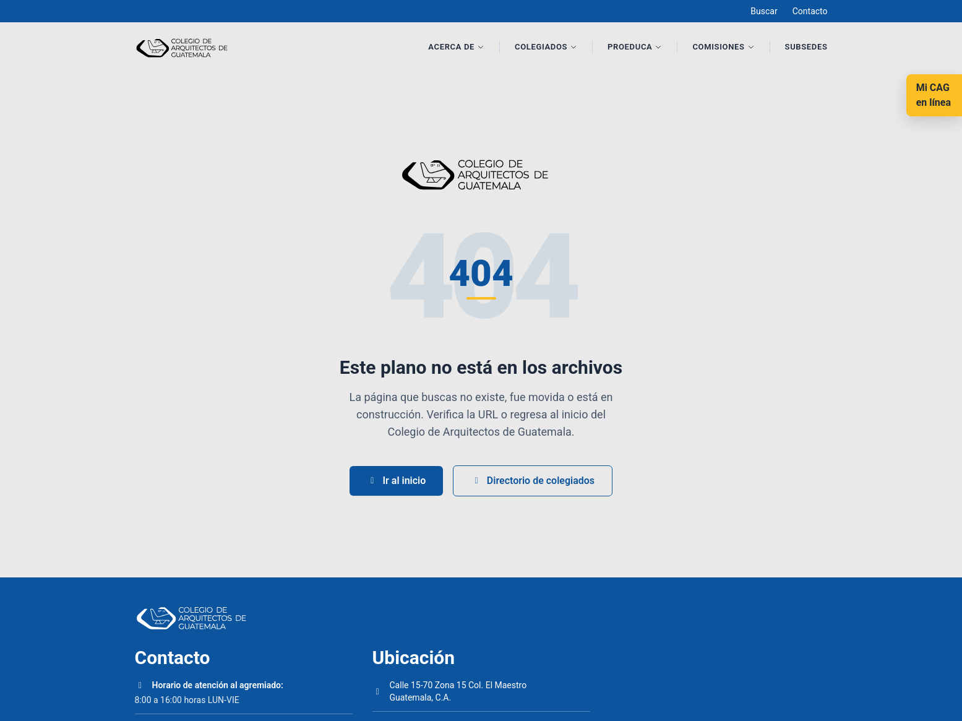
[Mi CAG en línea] (934, 95)
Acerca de (456, 46)
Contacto (810, 11)
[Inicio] (185, 47)
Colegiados (546, 46)
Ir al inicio (396, 480)
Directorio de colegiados (533, 480)
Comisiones (723, 46)
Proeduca (635, 46)
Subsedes (806, 46)
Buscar (763, 11)
